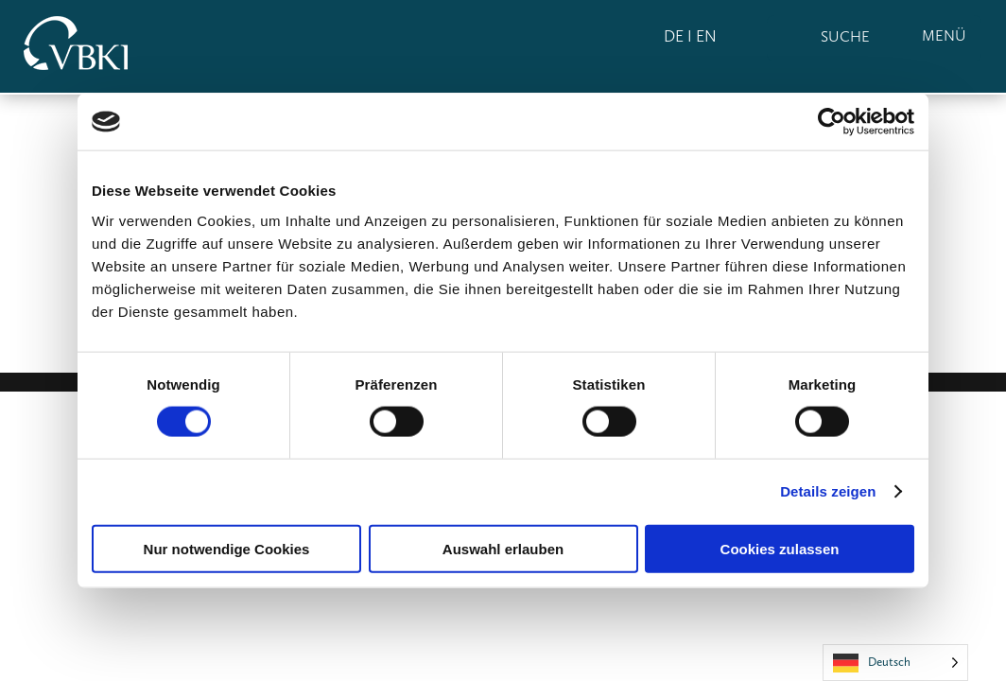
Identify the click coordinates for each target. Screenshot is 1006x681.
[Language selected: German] (895, 662)
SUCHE (845, 36)
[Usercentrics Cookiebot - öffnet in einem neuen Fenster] (831, 122)
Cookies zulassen (780, 548)
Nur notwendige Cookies (227, 548)
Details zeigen (828, 491)
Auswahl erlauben (503, 548)
